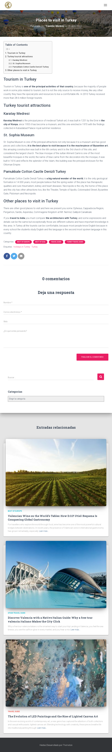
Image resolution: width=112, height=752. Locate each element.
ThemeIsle (67, 745)
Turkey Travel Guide (75, 242)
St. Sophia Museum (21, 63)
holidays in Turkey (22, 247)
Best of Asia (40, 242)
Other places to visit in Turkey (22, 70)
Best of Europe (23, 242)
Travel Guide (56, 242)
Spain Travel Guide (16, 613)
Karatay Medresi (20, 60)
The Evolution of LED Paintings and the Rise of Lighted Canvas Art (53, 716)
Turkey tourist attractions (20, 56)
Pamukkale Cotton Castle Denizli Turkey (31, 67)
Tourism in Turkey (16, 53)
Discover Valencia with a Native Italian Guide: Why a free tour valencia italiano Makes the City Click (50, 619)
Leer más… (44, 531)
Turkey (35, 247)
